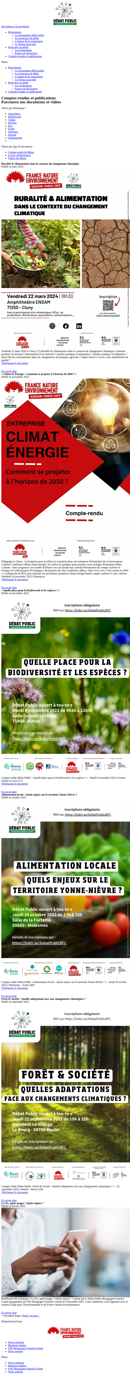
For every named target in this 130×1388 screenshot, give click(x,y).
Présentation (14, 32)
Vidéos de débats (17, 158)
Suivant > (34, 1315)
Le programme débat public (29, 35)
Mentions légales (17, 1345)
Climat (11, 119)
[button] (15, 26)
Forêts (11, 128)
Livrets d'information (19, 155)
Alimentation (15, 137)
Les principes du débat (27, 38)
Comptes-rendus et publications (25, 56)
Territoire (13, 131)
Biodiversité (14, 116)
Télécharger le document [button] (14, 363)
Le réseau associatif (25, 44)
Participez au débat (18, 47)
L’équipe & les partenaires (29, 41)
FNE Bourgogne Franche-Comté (25, 1348)
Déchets (12, 122)
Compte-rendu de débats (21, 152)
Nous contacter (16, 1342)
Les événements (23, 50)
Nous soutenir (15, 1351)
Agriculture (14, 113)
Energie (12, 134)
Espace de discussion (26, 53)
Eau (10, 125)
